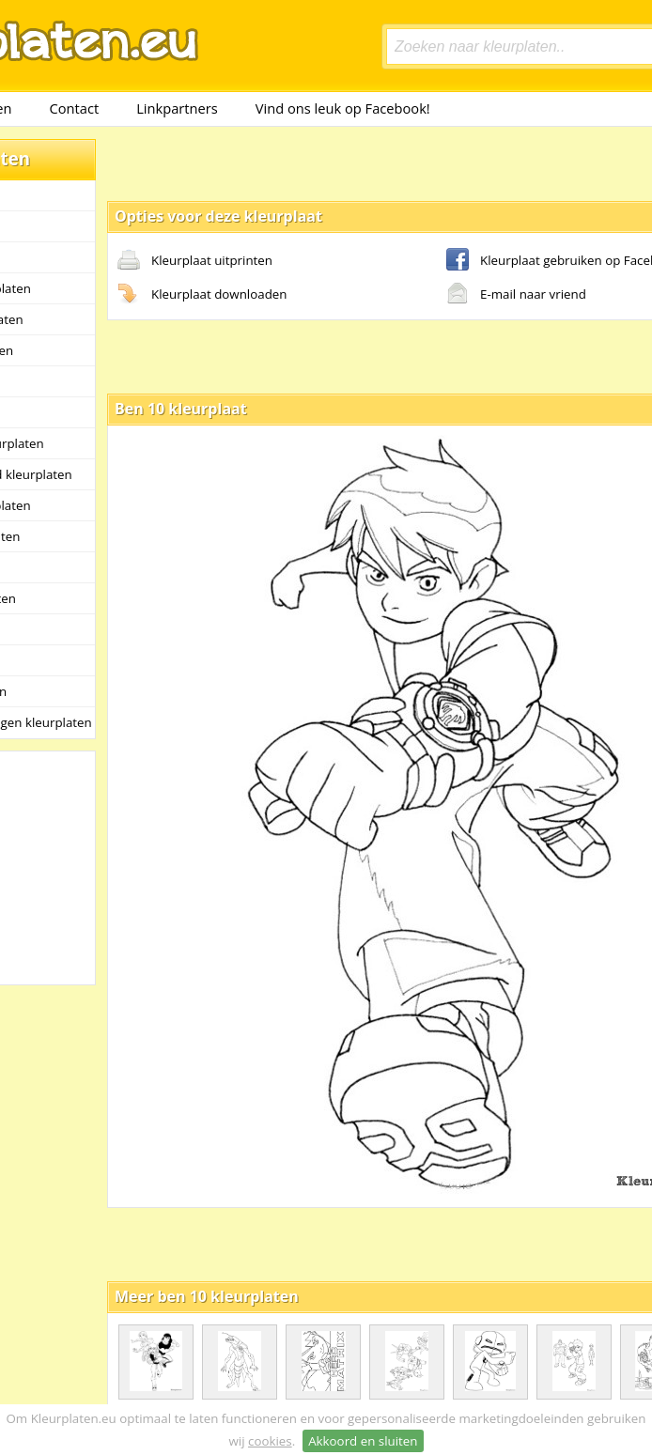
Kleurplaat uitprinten (194, 261)
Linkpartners (177, 108)
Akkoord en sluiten (362, 1440)
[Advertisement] (304, 162)
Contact (75, 108)
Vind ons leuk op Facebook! (343, 108)
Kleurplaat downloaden (202, 295)
